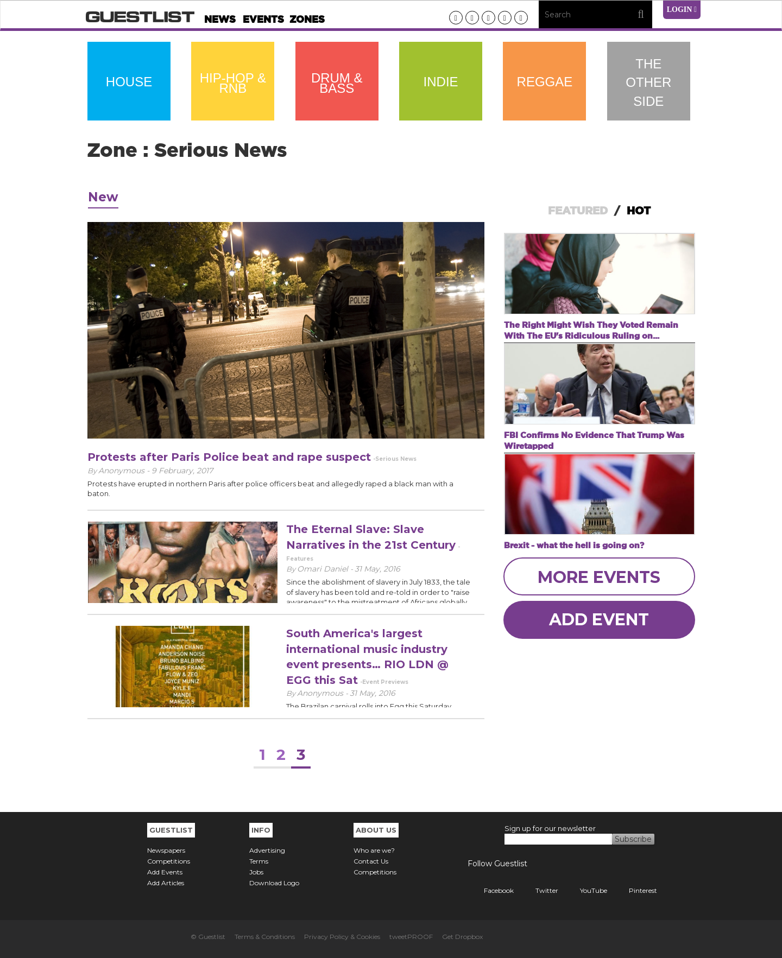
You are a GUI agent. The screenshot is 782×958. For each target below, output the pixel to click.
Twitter (538, 890)
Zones (307, 19)
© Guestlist (208, 936)
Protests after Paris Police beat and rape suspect (229, 457)
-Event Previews (384, 682)
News (220, 19)
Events (263, 19)
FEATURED (578, 210)
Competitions (168, 861)
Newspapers (166, 850)
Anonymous (321, 693)
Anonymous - (125, 470)
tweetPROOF (411, 936)
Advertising (267, 850)
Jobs (256, 872)
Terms (258, 861)
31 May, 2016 (377, 569)
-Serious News (395, 458)
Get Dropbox (462, 936)
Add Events (164, 872)
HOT (639, 210)
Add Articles (165, 883)
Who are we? (374, 850)
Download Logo (274, 883)
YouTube (585, 890)
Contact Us (371, 861)
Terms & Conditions (265, 936)
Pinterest (635, 890)
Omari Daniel (323, 569)
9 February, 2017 (182, 470)
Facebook (491, 890)
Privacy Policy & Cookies (342, 936)
